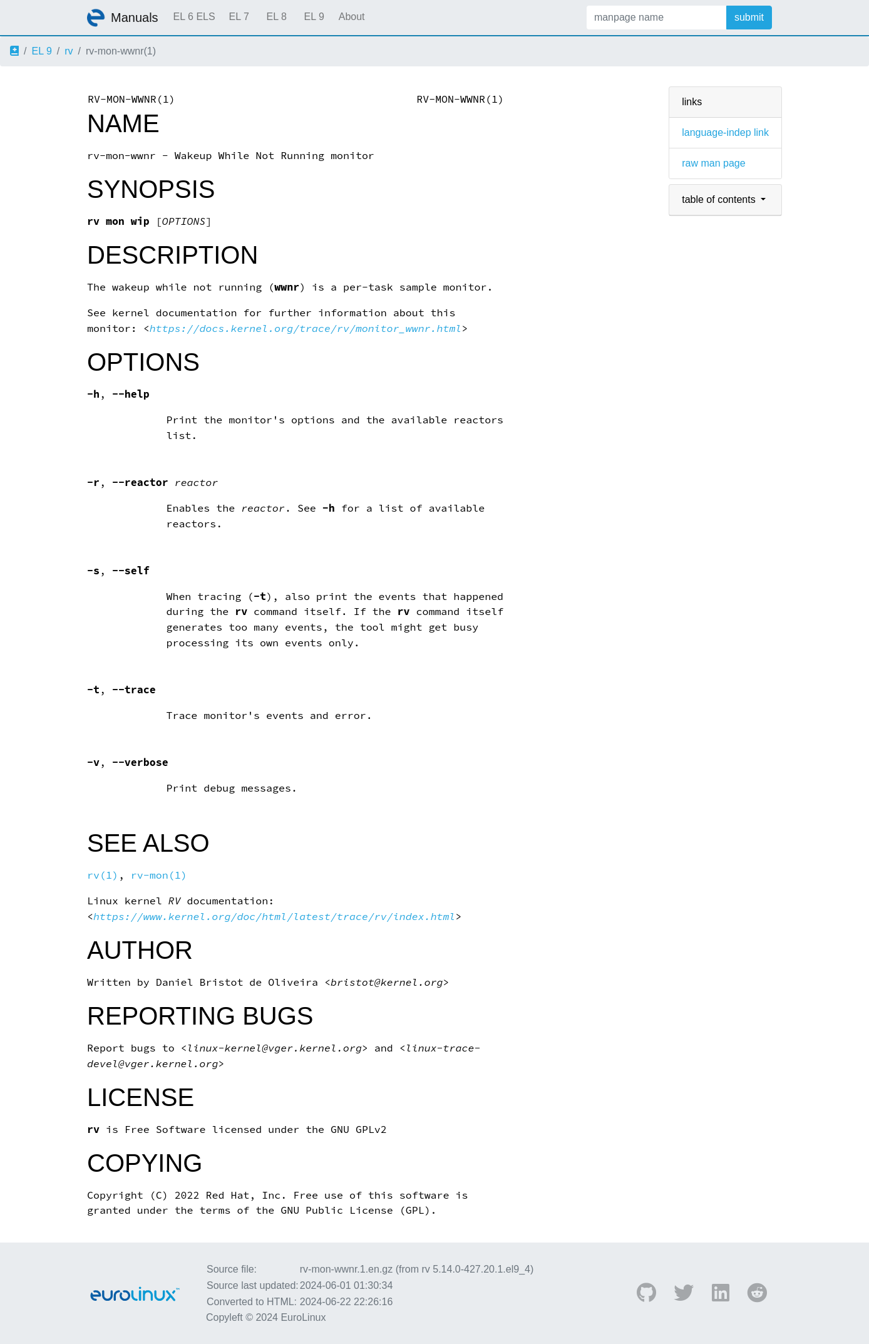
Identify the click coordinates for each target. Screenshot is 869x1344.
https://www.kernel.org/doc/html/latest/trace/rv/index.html (274, 916)
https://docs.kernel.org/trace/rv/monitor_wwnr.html (306, 328)
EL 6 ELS (194, 16)
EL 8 (276, 16)
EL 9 (314, 16)
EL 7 (239, 16)
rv (68, 51)
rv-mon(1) (159, 875)
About (352, 16)
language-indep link (725, 132)
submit (749, 17)
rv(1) (102, 875)
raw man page (713, 163)
